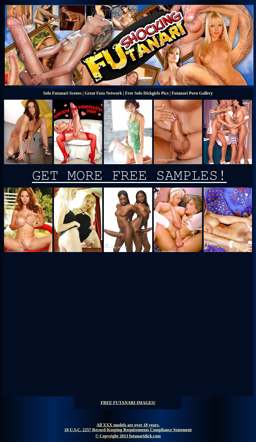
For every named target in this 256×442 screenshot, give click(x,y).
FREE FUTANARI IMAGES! (128, 402)
